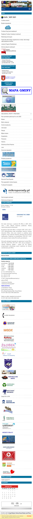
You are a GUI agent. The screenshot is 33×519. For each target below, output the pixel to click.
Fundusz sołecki (5, 20)
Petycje (3, 130)
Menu (3, 9)
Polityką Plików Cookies (14, 517)
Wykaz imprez (4, 133)
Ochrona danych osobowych (8, 47)
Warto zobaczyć (5, 122)
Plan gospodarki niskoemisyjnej (9, 182)
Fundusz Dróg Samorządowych (9, 31)
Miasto (3, 119)
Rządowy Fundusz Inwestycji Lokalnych (11, 34)
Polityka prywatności (6, 158)
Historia (3, 141)
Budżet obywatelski (6, 23)
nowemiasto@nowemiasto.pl (12, 278)
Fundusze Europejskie (6, 185)
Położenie (3, 139)
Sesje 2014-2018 (5, 396)
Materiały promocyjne (6, 37)
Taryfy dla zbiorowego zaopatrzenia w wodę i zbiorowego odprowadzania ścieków (15, 40)
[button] (31, 113)
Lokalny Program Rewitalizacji (8, 44)
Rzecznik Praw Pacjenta (7, 179)
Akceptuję (29, 516)
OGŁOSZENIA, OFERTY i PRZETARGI (10, 113)
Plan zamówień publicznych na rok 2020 (11, 116)
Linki (2, 147)
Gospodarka (4, 136)
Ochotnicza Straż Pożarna (7, 144)
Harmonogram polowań (7, 197)
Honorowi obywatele (6, 150)
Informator (4, 127)
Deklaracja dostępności (7, 200)
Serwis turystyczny (5, 125)
